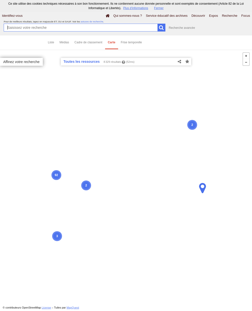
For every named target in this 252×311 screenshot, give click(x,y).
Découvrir (198, 15)
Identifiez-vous (12, 15)
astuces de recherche (92, 21)
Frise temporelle (131, 42)
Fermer (159, 8)
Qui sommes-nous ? (127, 15)
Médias (64, 42)
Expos (213, 15)
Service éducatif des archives (167, 15)
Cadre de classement (88, 42)
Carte (111, 42)
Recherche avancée (182, 28)
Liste (51, 42)
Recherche (229, 15)
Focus (245, 15)
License (46, 307)
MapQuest (72, 307)
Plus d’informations (135, 8)
